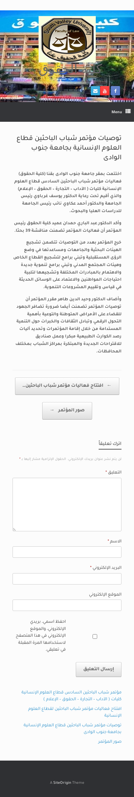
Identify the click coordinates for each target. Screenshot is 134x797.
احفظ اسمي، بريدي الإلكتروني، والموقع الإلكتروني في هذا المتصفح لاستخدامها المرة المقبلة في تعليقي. (41, 636)
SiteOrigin (62, 783)
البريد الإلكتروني (105, 568)
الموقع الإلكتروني (105, 595)
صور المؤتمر (67, 411)
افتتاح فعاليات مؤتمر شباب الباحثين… (67, 386)
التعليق (113, 473)
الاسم (114, 542)
